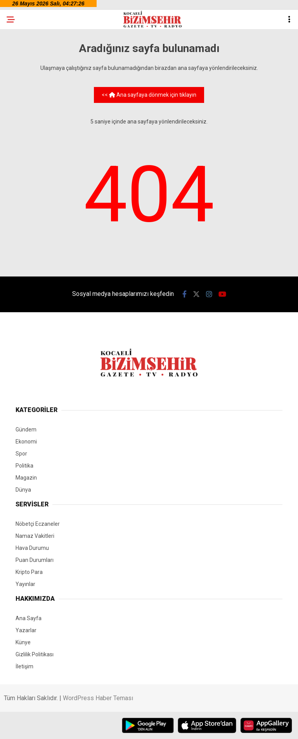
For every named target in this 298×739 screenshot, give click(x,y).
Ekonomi (26, 441)
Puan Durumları (35, 560)
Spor (21, 453)
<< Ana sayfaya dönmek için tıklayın (149, 95)
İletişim (24, 666)
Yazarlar (26, 630)
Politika (24, 466)
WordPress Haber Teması (98, 698)
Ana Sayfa (29, 618)
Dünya (23, 490)
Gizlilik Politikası (35, 654)
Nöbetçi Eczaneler (38, 524)
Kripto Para (29, 572)
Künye (23, 642)
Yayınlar (25, 584)
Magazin (26, 478)
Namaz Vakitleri (35, 536)
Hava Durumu (32, 548)
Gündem (26, 429)
